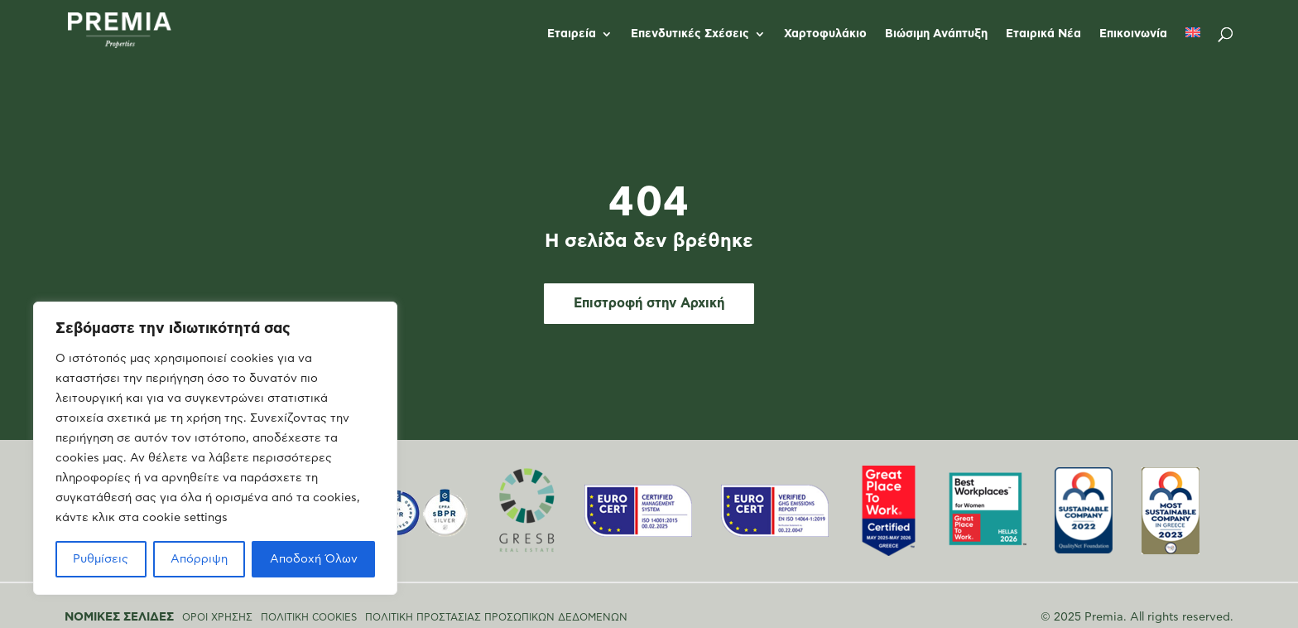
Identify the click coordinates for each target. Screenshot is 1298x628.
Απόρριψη (199, 559)
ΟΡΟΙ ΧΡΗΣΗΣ (217, 617)
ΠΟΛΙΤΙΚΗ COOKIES (309, 617)
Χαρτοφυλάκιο (825, 34)
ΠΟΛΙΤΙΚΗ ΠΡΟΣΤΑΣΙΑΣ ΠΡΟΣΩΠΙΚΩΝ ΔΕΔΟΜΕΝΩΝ (496, 617)
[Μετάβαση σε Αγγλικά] (1192, 47)
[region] (215, 448)
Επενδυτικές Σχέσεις (690, 34)
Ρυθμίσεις (100, 559)
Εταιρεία (571, 34)
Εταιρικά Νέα (1043, 34)
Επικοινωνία (1133, 34)
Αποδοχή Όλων (314, 559)
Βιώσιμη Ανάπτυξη (936, 34)
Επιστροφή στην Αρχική (649, 303)
